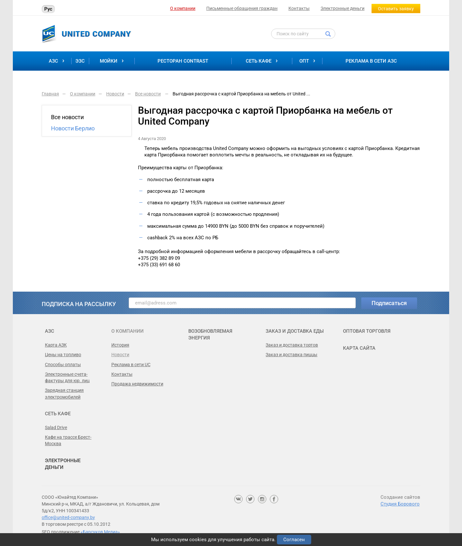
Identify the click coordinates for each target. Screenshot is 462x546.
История (120, 345)
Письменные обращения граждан (242, 8)
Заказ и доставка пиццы (291, 354)
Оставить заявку (396, 8)
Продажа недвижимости (137, 383)
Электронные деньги (342, 8)
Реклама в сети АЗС (371, 61)
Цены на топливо (63, 354)
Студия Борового (400, 504)
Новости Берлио (73, 128)
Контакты (299, 8)
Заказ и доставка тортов (292, 345)
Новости (120, 354)
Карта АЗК (56, 345)
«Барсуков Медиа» (100, 531)
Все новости (67, 117)
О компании (182, 8)
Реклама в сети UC (130, 364)
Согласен (294, 539)
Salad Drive (56, 427)
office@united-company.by (68, 517)
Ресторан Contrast (183, 61)
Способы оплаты (63, 364)
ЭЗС (80, 61)
